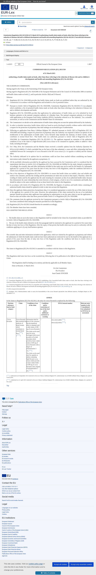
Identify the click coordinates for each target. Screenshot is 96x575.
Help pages (5, 407)
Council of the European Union (10, 523)
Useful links (5, 444)
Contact (4, 409)
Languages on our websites (10, 505)
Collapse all (88, 45)
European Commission (8, 525)
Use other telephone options (10, 486)
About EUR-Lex (6, 440)
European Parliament (8, 518)
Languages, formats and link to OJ (16, 48)
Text (6, 57)
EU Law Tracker (6, 466)
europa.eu (15, 476)
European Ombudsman (8, 542)
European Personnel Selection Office (12, 548)
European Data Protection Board (11, 546)
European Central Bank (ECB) (10, 529)
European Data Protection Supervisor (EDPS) (15, 544)
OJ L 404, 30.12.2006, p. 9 (16, 275)
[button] (48, 573)
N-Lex (3, 464)
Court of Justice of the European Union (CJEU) (15, 527)
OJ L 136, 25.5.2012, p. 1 (48, 279)
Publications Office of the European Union (30, 399)
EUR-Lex (8, 9)
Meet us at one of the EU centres (11, 490)
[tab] (48, 48)
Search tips (22, 23)
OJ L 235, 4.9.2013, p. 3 (65, 283)
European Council (7, 521)
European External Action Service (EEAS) (13, 533)
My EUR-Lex (84, 4)
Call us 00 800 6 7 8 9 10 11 (10, 483)
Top (8, 383)
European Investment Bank (9, 540)
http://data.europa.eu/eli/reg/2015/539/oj (19, 42)
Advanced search (89, 23)
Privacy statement (7, 432)
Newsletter (5, 442)
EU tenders (5, 453)
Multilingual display (11, 52)
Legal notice (5, 426)
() (29, 91)
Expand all (80, 45)
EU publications (6, 460)
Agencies (4, 553)
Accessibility (5, 430)
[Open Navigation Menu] (8, 19)
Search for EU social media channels (12, 497)
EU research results (7, 456)
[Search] (93, 19)
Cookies (4, 511)
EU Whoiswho (6, 458)
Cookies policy (6, 428)
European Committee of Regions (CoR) (13, 538)
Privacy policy (6, 507)
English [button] (92, 4)
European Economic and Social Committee (14, 536)
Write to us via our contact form (11, 488)
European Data (6, 451)
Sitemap (4, 411)
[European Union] (6, 472)
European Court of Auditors (9, 531)
